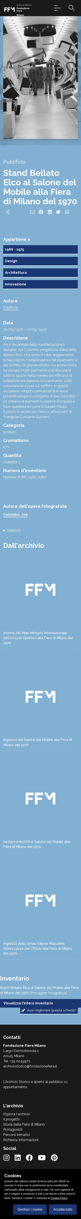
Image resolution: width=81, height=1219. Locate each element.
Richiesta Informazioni (20, 1140)
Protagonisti (12, 1130)
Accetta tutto (62, 1209)
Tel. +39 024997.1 (16, 1061)
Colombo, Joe (15, 515)
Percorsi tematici (16, 1135)
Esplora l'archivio (16, 1114)
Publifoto (10, 307)
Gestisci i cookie (29, 1209)
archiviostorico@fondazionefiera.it (30, 1066)
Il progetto (11, 1119)
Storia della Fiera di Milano (24, 1124)
